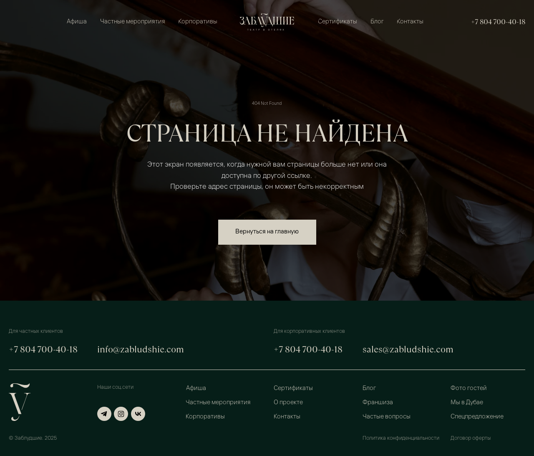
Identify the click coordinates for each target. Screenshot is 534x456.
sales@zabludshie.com (408, 349)
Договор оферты (471, 438)
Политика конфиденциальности (401, 438)
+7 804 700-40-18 (498, 22)
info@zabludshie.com (140, 349)
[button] (487, 388)
